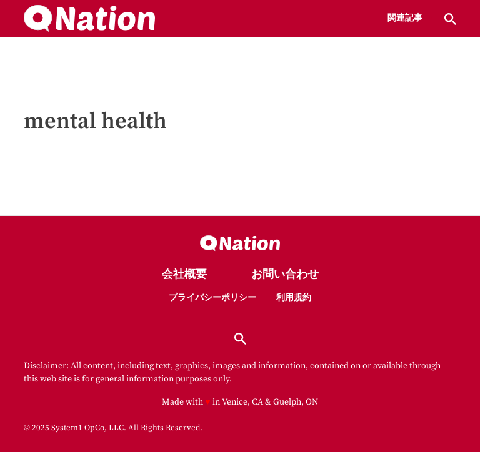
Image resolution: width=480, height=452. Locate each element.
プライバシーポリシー (212, 297)
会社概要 (184, 275)
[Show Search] (450, 19)
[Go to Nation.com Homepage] (89, 18)
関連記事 (405, 19)
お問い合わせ (285, 275)
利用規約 (293, 297)
